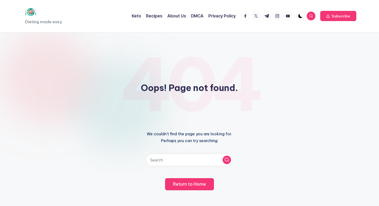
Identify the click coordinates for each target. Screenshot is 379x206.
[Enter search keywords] (189, 160)
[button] (338, 16)
